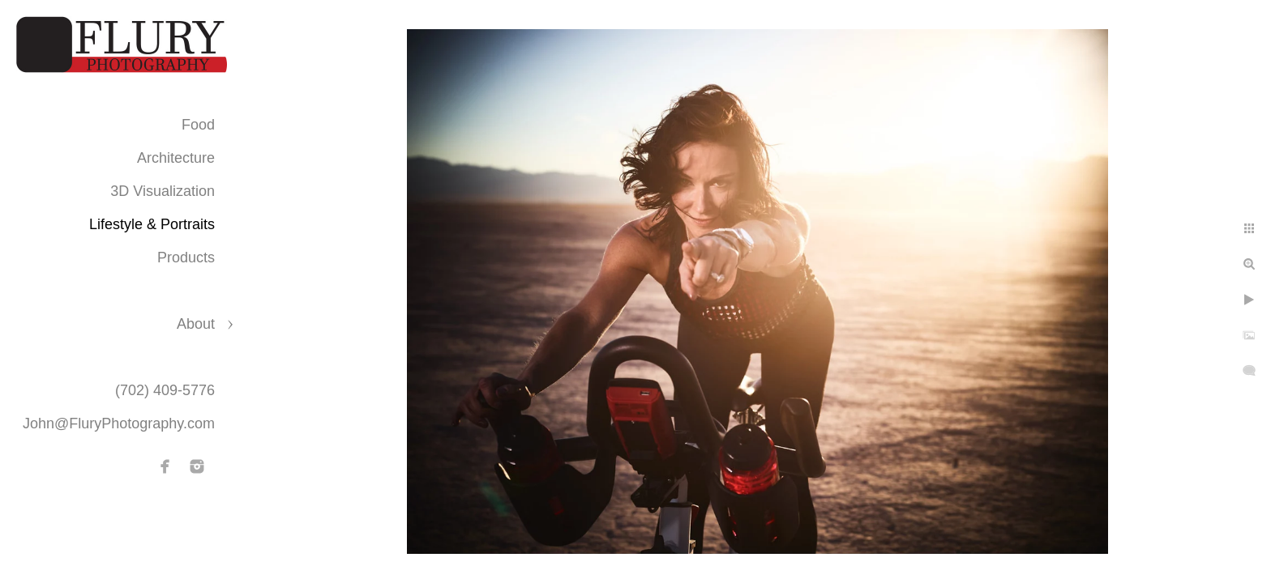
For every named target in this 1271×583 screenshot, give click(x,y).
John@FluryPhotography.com (119, 423)
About (196, 324)
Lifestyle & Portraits (152, 224)
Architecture (176, 158)
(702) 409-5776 (165, 390)
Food (198, 125)
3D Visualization (162, 191)
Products (186, 257)
